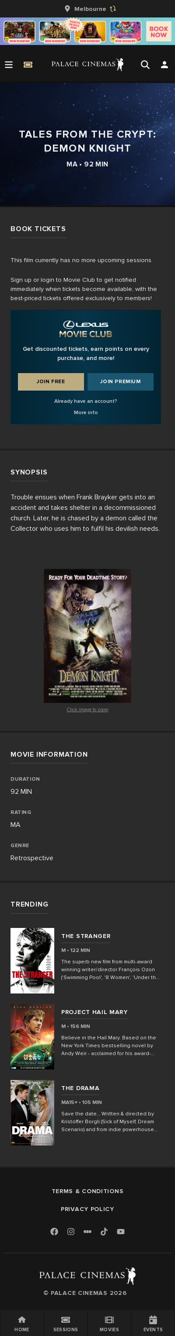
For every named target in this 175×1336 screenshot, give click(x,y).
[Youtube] (121, 1232)
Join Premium (120, 381)
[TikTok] (104, 1232)
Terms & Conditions (88, 1191)
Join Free (51, 381)
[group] (87, 8)
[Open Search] (145, 64)
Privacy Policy (87, 1209)
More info (86, 412)
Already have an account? (85, 401)
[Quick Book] (28, 64)
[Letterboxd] (87, 1232)
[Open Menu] (9, 64)
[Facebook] (54, 1232)
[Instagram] (71, 1232)
